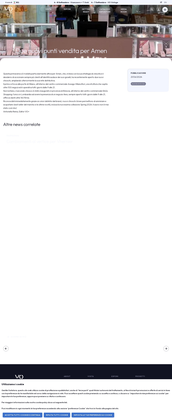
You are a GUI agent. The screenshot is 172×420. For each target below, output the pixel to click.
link (65, 402)
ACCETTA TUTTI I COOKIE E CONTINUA (22, 415)
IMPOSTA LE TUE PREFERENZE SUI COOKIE (93, 415)
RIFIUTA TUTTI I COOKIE (57, 415)
